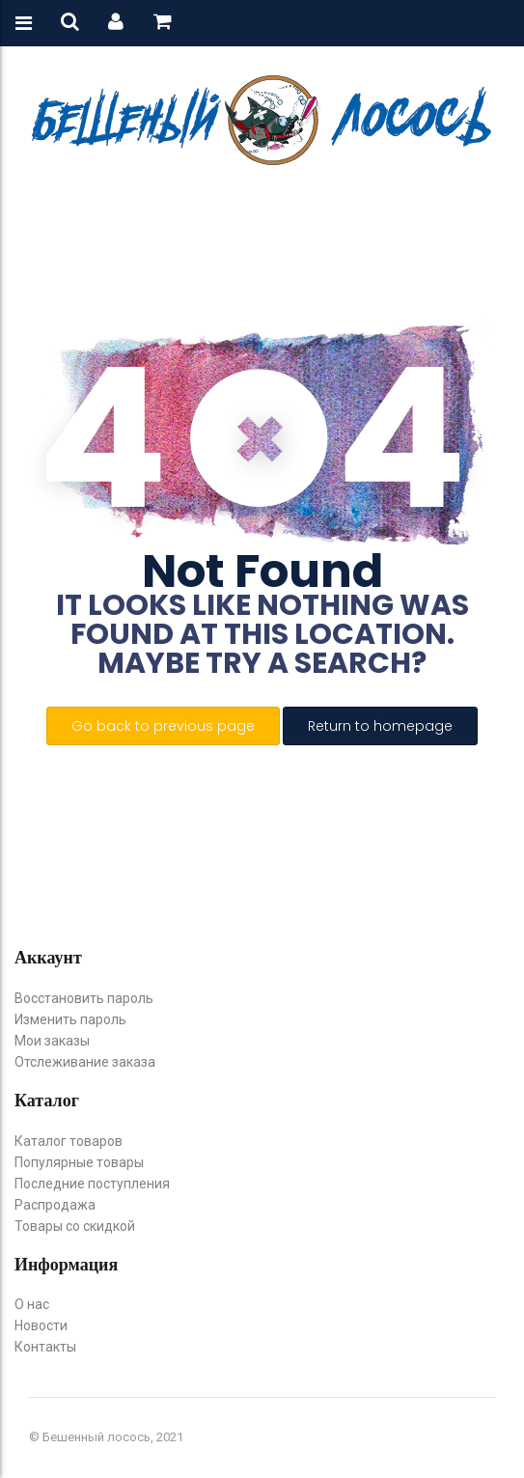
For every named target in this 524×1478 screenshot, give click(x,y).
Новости (41, 1325)
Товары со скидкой (74, 1226)
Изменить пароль (70, 1019)
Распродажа (55, 1205)
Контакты (45, 1346)
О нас (31, 1304)
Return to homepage (380, 726)
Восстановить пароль (83, 998)
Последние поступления (92, 1183)
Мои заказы (52, 1040)
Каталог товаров (68, 1141)
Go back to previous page (163, 726)
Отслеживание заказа (84, 1062)
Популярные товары (79, 1162)
